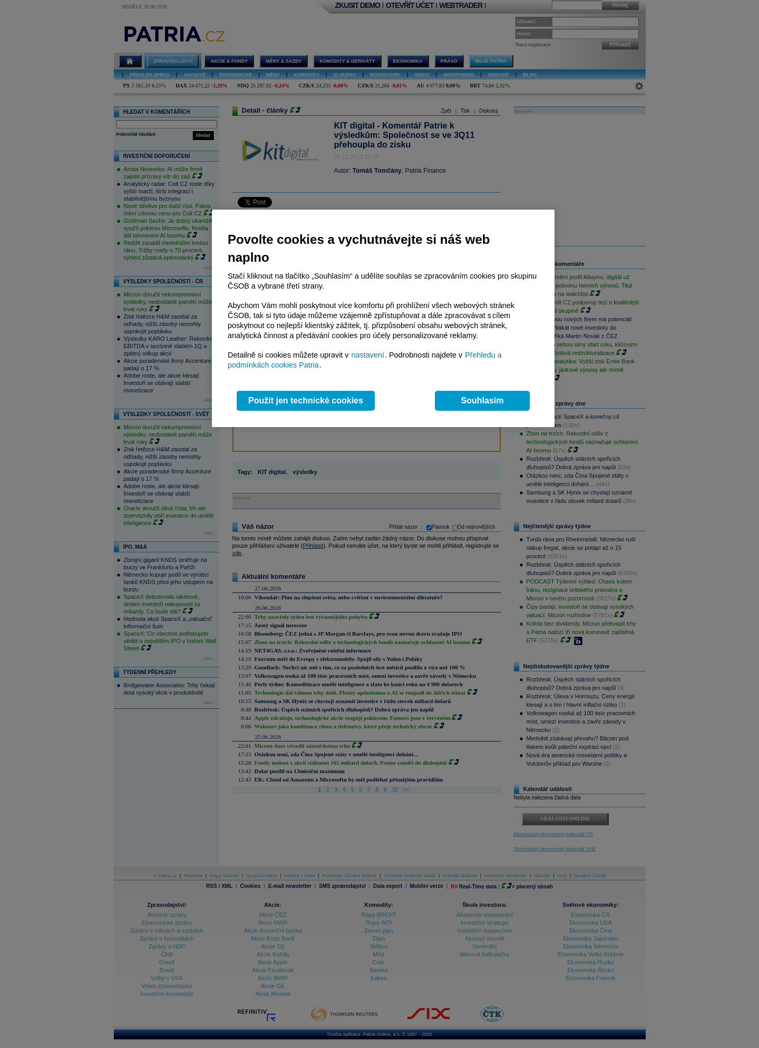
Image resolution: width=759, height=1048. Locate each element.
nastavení (368, 355)
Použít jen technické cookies (305, 400)
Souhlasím (482, 400)
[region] (383, 318)
